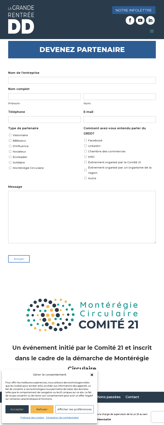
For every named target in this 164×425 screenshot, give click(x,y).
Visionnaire (20, 135)
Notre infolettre (133, 10)
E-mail (88, 112)
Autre (92, 178)
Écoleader (20, 157)
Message (15, 187)
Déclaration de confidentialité (62, 417)
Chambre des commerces (106, 151)
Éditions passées (106, 397)
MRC (91, 157)
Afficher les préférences (74, 409)
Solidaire (19, 162)
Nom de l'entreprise (23, 73)
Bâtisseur (19, 140)
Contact (132, 397)
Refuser (42, 409)
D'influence (21, 146)
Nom (87, 103)
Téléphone (16, 112)
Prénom (14, 103)
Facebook (95, 140)
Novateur (19, 151)
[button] (92, 375)
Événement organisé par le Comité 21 (114, 162)
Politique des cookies (32, 417)
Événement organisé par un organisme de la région (119, 170)
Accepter (17, 409)
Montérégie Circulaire (28, 168)
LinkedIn (94, 146)
